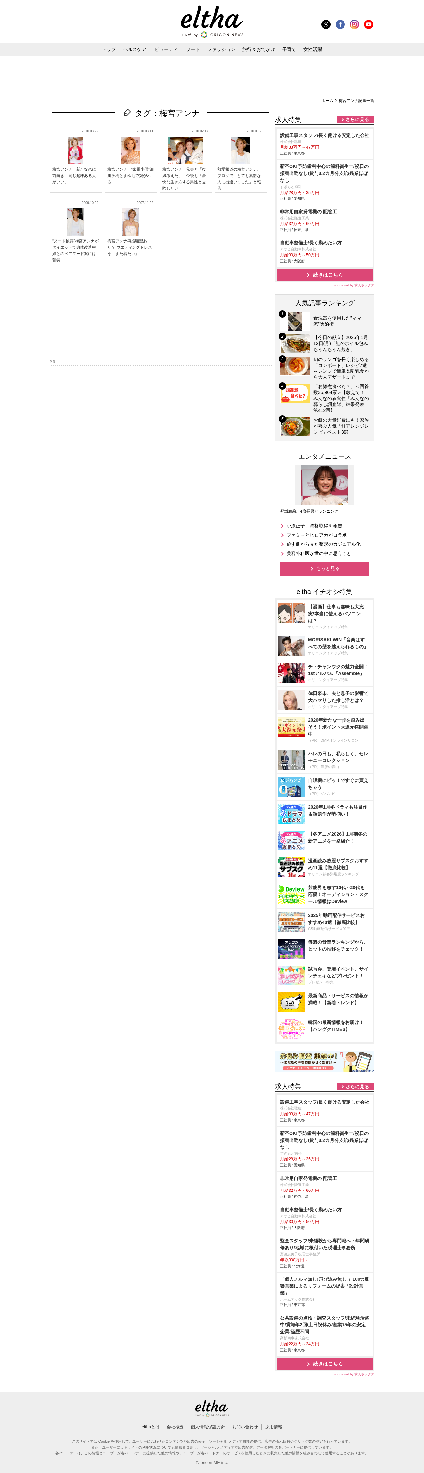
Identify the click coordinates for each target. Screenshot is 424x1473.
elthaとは (151, 1426)
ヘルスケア (134, 49)
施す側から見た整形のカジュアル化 (324, 544)
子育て (289, 49)
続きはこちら (328, 275)
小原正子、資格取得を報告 (314, 525)
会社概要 (175, 1426)
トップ (109, 49)
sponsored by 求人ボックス (354, 285)
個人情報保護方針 (208, 1426)
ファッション (221, 49)
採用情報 (273, 1426)
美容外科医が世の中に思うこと (319, 553)
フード (193, 49)
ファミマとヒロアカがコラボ (317, 535)
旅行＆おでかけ (258, 49)
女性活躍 (312, 49)
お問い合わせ (245, 1426)
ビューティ (166, 49)
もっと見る (328, 568)
